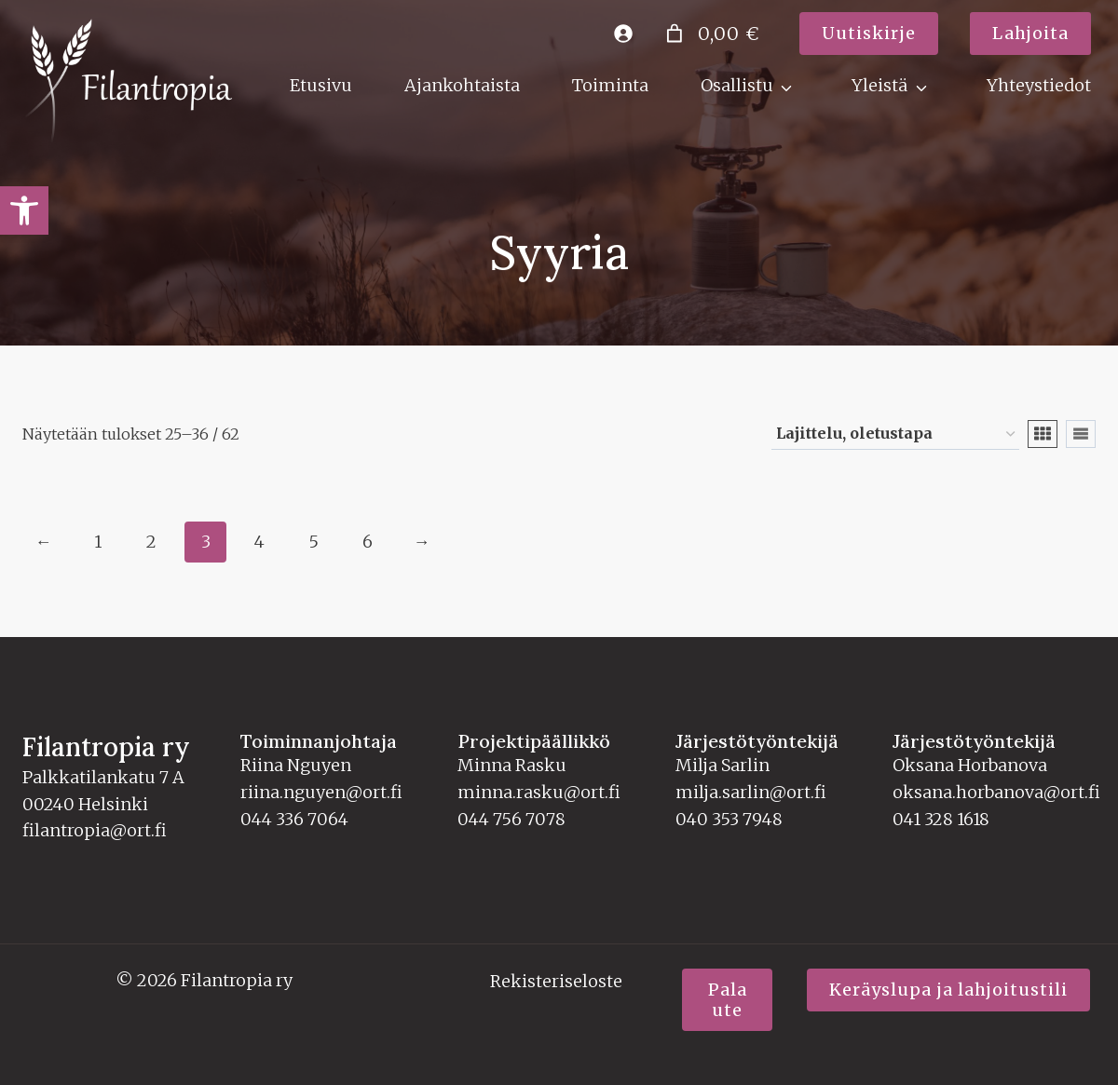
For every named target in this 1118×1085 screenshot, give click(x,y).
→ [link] (422, 539)
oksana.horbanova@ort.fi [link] (996, 790)
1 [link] (98, 539)
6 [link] (367, 539)
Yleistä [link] (879, 85)
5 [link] (313, 539)
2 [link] (151, 539)
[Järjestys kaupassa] (895, 433)
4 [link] (259, 539)
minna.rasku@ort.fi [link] (538, 790)
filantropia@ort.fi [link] (94, 828)
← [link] (43, 539)
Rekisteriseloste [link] (556, 979)
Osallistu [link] (737, 85)
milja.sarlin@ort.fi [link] (750, 790)
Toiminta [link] (610, 85)
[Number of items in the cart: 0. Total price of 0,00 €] (710, 33)
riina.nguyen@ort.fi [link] (321, 790)
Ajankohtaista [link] (462, 85)
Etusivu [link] (321, 85)
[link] (24, 210)
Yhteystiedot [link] (1039, 85)
